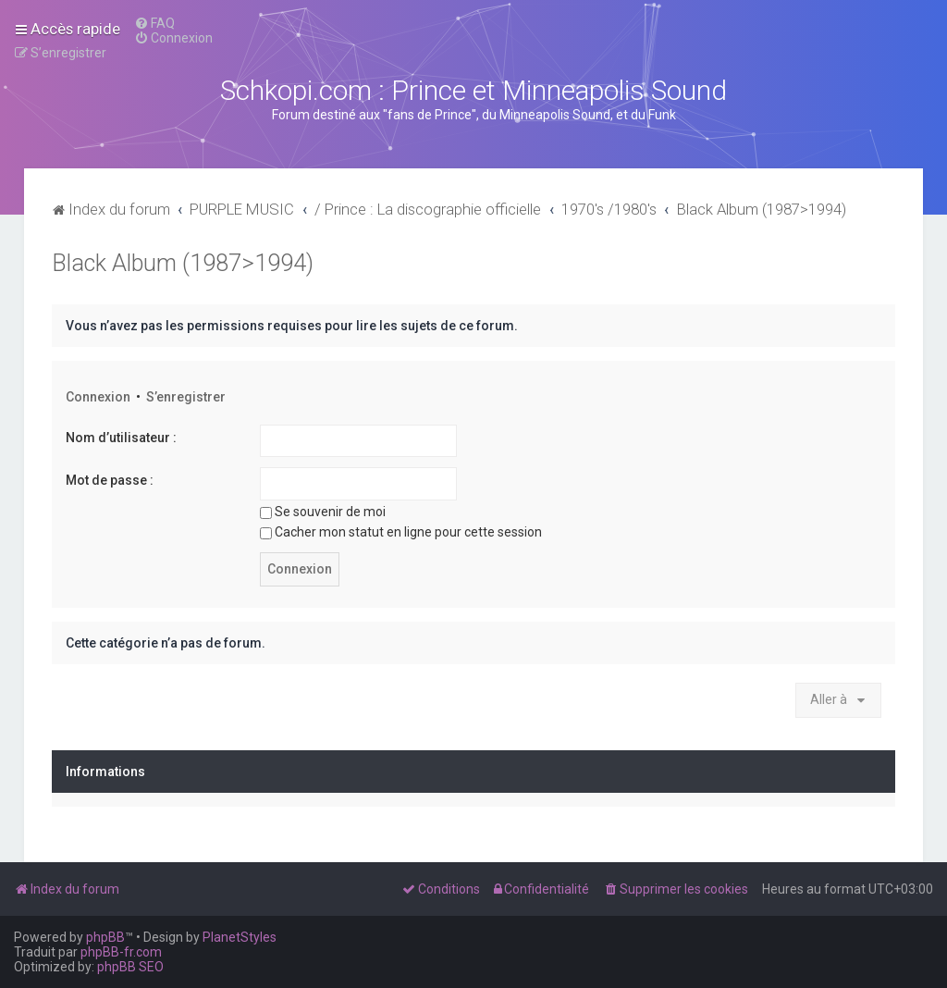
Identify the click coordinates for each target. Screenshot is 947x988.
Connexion (98, 396)
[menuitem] (154, 23)
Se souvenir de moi (323, 511)
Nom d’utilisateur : (121, 437)
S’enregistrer (186, 396)
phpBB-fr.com (121, 952)
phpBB (105, 937)
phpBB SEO (130, 966)
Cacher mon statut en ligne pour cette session (401, 532)
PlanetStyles (240, 937)
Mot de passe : (110, 480)
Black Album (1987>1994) (183, 263)
